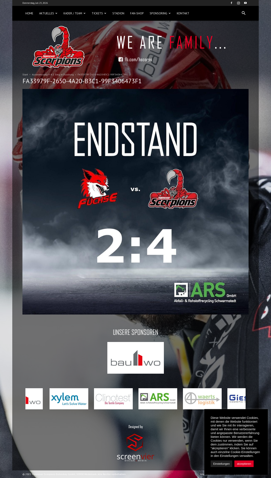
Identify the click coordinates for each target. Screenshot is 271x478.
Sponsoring (160, 13)
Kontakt (183, 13)
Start (25, 74)
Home (29, 13)
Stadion (118, 13)
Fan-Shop (137, 13)
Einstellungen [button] (221, 463)
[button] (243, 13)
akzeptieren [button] (244, 463)
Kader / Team (75, 13)
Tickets (99, 13)
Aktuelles (48, 13)
